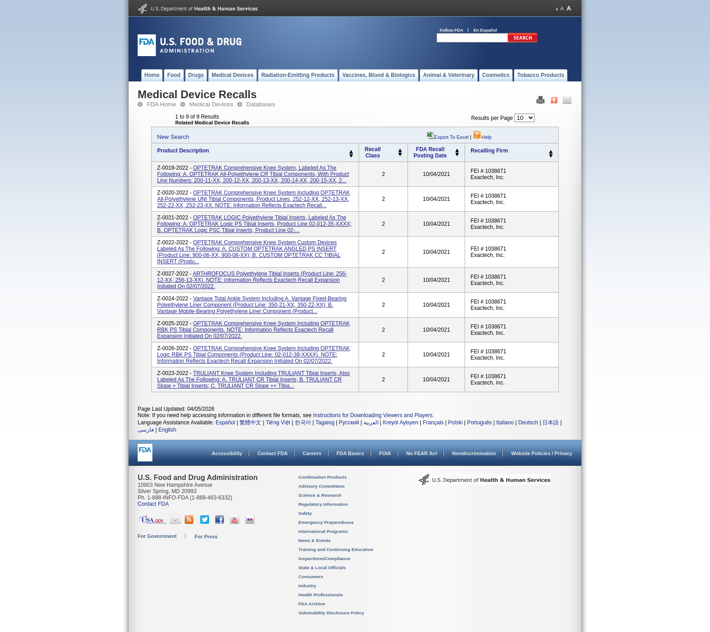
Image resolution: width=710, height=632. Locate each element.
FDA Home (161, 104)
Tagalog (325, 422)
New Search (173, 136)
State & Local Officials (322, 567)
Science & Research (319, 495)
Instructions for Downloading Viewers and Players (372, 415)
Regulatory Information (323, 504)
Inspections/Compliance (324, 558)
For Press (206, 536)
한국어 (303, 422)
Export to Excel (451, 137)
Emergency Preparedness (326, 522)
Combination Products (322, 477)
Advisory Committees (321, 486)
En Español (485, 30)
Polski (455, 422)
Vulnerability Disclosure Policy (331, 612)
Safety (305, 513)
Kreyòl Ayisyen (400, 422)
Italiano (505, 422)
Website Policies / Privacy (541, 453)
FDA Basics (350, 453)
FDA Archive (311, 603)
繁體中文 (250, 422)
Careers (312, 453)
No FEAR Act (421, 453)
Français (433, 422)
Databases (260, 104)
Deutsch (528, 422)
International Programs (323, 531)
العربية (371, 422)
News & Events (314, 540)
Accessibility (227, 453)
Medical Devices (211, 104)
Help (482, 137)
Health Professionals (320, 594)
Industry (307, 585)
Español (225, 422)
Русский (349, 422)
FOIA (385, 453)
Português (479, 422)
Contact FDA (272, 453)
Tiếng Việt (278, 422)
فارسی (146, 430)
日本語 (550, 422)
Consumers (310, 576)
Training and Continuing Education (335, 549)
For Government (157, 536)
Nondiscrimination (474, 453)
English (167, 430)
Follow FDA (451, 30)
